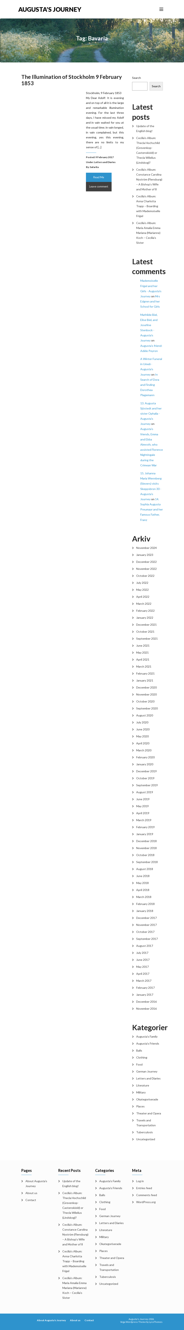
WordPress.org (146, 1202)
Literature (142, 1085)
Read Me (98, 177)
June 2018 (143, 876)
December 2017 (146, 918)
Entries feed (144, 1188)
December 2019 (146, 771)
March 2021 (143, 666)
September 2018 (147, 862)
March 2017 (143, 980)
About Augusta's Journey (51, 1320)
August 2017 (144, 945)
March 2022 (143, 603)
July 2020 (142, 722)
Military (141, 1092)
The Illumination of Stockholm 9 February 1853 (71, 80)
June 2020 (143, 729)
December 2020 (146, 687)
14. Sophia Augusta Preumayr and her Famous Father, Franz (151, 509)
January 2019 (144, 834)
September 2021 (147, 638)
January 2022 (144, 617)
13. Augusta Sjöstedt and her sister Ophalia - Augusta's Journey (151, 413)
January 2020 (144, 764)
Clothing (141, 1057)
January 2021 (144, 680)
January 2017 (144, 994)
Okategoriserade (147, 1099)
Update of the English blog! (145, 128)
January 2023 (144, 554)
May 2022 (142, 589)
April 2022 (142, 596)
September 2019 (147, 785)
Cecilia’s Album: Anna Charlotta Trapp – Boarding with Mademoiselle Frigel (148, 206)
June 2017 (143, 959)
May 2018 (142, 883)
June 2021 (143, 645)
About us (31, 1193)
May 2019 (142, 806)
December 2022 (146, 561)
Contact (30, 1200)
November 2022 (146, 568)
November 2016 (146, 1008)
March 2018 (143, 897)
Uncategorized (145, 1139)
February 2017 (145, 987)
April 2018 (142, 890)
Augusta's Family (147, 1036)
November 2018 (146, 848)
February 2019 (145, 827)
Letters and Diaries (104, 162)
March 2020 (143, 750)
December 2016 (146, 1001)
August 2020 (144, 715)
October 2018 (145, 855)
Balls (139, 1050)
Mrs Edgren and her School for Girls (150, 301)
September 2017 (147, 938)
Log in (140, 1181)
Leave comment (98, 186)
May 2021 (142, 652)
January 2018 (144, 911)
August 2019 (144, 792)
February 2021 (145, 673)
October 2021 (145, 631)
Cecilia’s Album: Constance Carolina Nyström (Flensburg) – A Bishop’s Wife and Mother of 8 (149, 179)
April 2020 (142, 743)
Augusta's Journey (49, 9)
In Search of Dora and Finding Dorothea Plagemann (149, 385)
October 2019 (145, 778)
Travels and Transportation (146, 1122)
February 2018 (145, 904)
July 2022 (142, 582)
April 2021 (142, 659)
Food (139, 1064)
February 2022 (145, 610)
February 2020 (145, 757)
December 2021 (146, 624)
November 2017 (146, 925)
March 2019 (143, 820)
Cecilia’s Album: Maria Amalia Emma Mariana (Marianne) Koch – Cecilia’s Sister (148, 232)
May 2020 (142, 736)
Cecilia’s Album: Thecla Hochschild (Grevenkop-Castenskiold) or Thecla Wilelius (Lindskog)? (148, 150)
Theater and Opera (148, 1113)
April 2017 (142, 973)
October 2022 (145, 575)
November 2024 (146, 547)
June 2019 (143, 799)
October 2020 (145, 701)
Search (136, 77)
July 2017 (142, 952)
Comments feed (146, 1195)
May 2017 (142, 966)
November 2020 (146, 694)
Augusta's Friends (147, 1043)
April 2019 (142, 813)
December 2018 (146, 841)
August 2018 (144, 869)
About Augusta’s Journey (36, 1183)
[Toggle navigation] (161, 9)
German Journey (146, 1071)
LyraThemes (155, 1322)
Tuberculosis (144, 1132)
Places (140, 1106)
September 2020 (147, 708)
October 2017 (145, 931)
